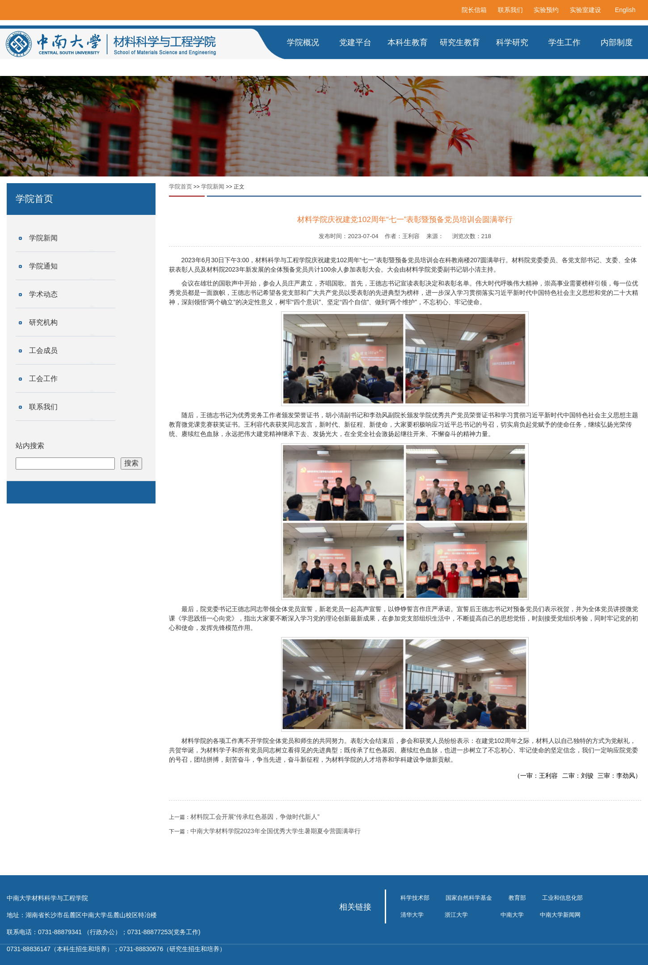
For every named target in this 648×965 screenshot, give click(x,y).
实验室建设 (585, 9)
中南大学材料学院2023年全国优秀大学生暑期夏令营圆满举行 (275, 831)
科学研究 (512, 42)
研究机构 (43, 322)
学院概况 (303, 42)
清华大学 (412, 914)
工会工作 (43, 378)
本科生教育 (407, 42)
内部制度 (617, 42)
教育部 (517, 897)
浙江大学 (456, 914)
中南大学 (512, 914)
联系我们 (510, 9)
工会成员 (43, 350)
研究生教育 (460, 42)
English (625, 9)
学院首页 (180, 186)
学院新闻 (43, 238)
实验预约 (546, 9)
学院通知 (43, 266)
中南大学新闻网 (560, 914)
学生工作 (564, 42)
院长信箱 (474, 9)
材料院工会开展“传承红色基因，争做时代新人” (255, 816)
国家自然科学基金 (469, 897)
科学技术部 (414, 897)
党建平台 (355, 42)
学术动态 (43, 294)
